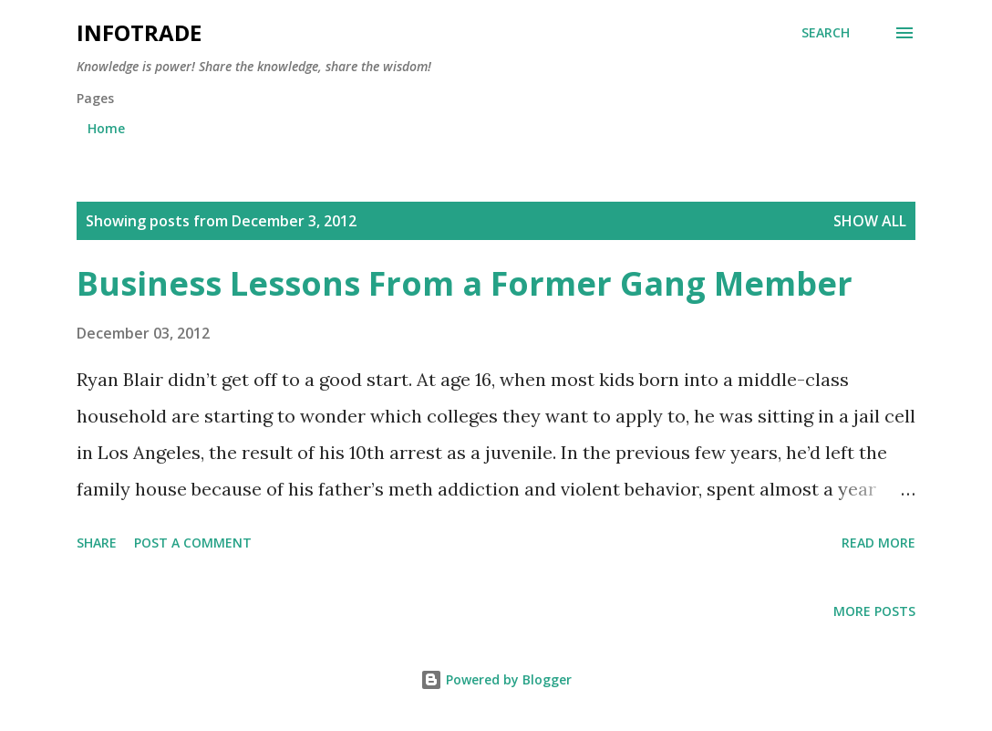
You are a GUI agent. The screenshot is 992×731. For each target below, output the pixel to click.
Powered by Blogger (496, 679)
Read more (878, 542)
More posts (874, 611)
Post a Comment (193, 542)
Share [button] (97, 542)
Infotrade (139, 32)
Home (106, 128)
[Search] (825, 33)
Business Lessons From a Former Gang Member (464, 283)
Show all (869, 221)
